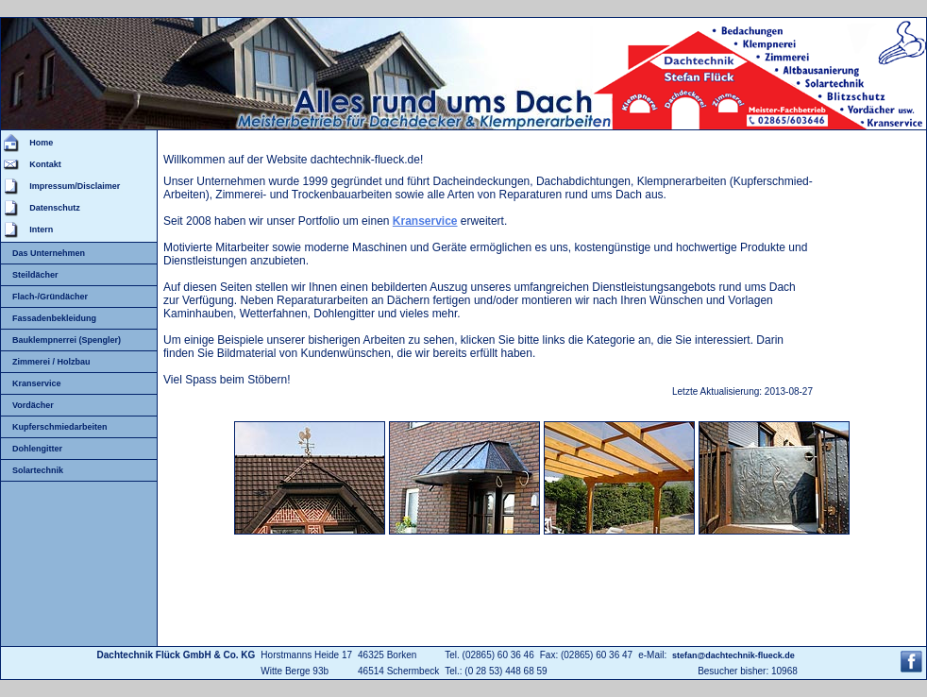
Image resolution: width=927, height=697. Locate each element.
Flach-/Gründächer (50, 296)
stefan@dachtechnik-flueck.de (733, 655)
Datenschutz (54, 207)
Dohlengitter (37, 448)
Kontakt (45, 164)
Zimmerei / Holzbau (51, 361)
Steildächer (35, 275)
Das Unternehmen (48, 253)
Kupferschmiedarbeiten (60, 427)
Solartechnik (37, 470)
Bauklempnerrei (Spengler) (66, 340)
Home (41, 142)
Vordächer (33, 405)
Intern (41, 229)
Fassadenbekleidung (54, 318)
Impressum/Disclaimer (74, 186)
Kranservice (36, 383)
